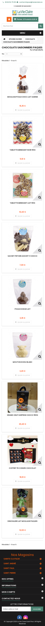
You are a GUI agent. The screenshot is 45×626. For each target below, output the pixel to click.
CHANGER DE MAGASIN (22, 6)
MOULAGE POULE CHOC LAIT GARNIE (22, 97)
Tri (3, 54)
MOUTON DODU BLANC (22, 362)
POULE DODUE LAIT (22, 309)
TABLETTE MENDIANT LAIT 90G (22, 203)
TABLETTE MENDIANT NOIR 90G (23, 150)
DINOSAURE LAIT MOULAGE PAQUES (22, 521)
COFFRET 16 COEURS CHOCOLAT (22, 468)
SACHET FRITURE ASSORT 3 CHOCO (22, 256)
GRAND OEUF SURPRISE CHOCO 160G (22, 415)
